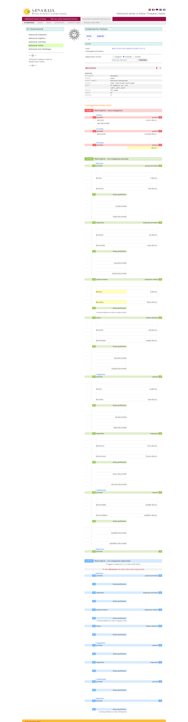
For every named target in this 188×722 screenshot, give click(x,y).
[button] (89, 36)
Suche (89, 36)
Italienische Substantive (38, 35)
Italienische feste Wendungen (40, 49)
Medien (40, 23)
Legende (100, 36)
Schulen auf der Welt (91, 23)
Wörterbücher (59, 23)
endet (138, 56)
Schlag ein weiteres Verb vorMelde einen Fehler (40, 60)
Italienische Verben (36, 45)
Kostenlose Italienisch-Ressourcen (96, 19)
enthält (128, 56)
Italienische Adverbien (37, 42)
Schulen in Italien (74, 23)
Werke (48, 23)
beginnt (118, 56)
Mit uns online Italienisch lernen (64, 19)
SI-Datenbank (29, 23)
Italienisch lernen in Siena (35, 19)
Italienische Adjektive (37, 38)
